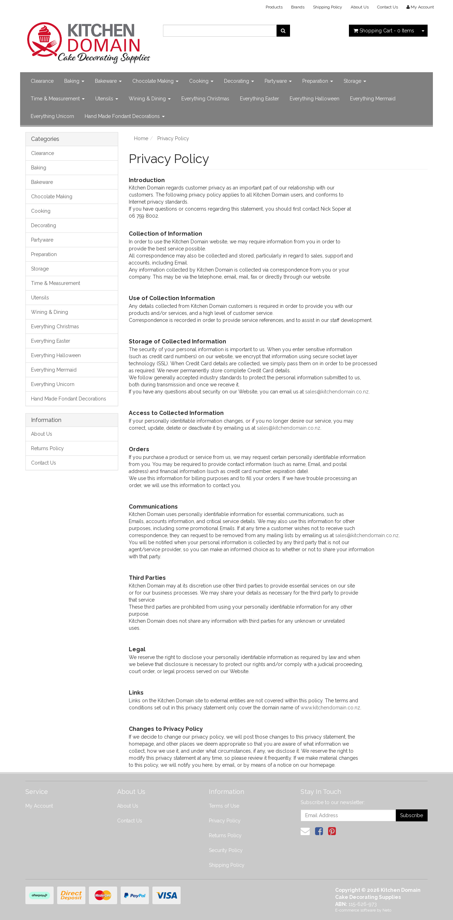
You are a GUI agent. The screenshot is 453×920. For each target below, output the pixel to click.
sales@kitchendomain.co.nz (337, 391)
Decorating (239, 81)
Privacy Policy (225, 820)
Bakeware (108, 81)
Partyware (278, 81)
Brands (297, 7)
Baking (74, 81)
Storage (355, 81)
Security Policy (226, 850)
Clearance (42, 81)
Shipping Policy (327, 7)
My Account (39, 806)
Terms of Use (224, 806)
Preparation (317, 81)
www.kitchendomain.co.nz (330, 707)
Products (274, 7)
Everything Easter (259, 98)
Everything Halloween (314, 98)
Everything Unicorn (52, 116)
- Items (384, 30)
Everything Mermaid (372, 98)
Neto (386, 910)
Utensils (106, 98)
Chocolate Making (155, 81)
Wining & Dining (150, 98)
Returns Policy (47, 448)
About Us (360, 7)
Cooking (201, 81)
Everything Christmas (205, 98)
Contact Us (387, 7)
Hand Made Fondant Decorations (125, 116)
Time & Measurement (58, 98)
